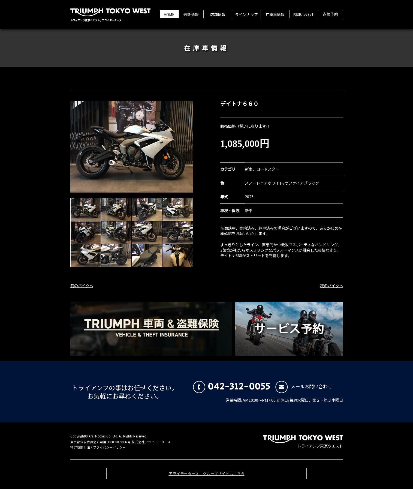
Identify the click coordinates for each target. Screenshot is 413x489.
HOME (169, 14)
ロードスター (267, 169)
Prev (77, 146)
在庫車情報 (275, 14)
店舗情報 (217, 14)
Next (186, 146)
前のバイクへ (81, 285)
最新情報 (191, 14)
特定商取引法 (80, 447)
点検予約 (330, 14)
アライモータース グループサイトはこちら (207, 475)
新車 (248, 169)
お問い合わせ (303, 14)
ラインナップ (246, 14)
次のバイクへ (331, 285)
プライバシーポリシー (109, 447)
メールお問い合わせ (303, 386)
